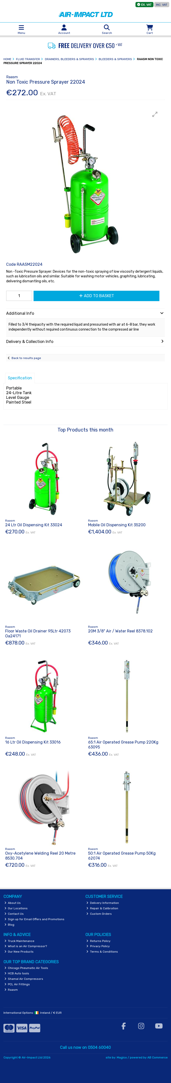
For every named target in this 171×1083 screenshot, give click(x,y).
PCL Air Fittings (17, 984)
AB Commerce (157, 1057)
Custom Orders (99, 913)
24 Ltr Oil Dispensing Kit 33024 (33, 525)
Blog (9, 924)
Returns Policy (98, 941)
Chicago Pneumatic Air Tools (26, 968)
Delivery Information (102, 903)
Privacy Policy (98, 946)
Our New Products (19, 951)
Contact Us (14, 913)
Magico (122, 1057)
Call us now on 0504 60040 (85, 1047)
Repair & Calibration (102, 908)
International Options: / (32, 1012)
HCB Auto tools (16, 973)
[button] (155, 114)
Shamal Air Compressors (23, 979)
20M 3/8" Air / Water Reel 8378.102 (120, 631)
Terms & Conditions (102, 951)
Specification (20, 378)
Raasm (11, 989)
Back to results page (26, 358)
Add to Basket (96, 295)
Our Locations (16, 908)
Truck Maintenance (19, 941)
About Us (12, 903)
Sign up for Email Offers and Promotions (34, 919)
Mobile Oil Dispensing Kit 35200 (117, 525)
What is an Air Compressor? (25, 946)
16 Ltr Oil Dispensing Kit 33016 (33, 742)
